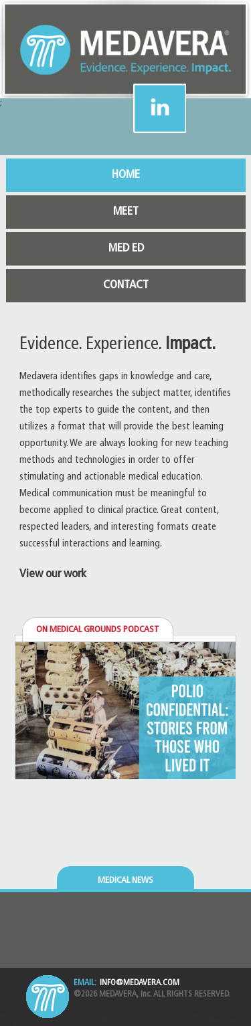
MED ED (126, 248)
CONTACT (126, 285)
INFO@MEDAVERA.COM (139, 983)
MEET (126, 211)
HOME (126, 175)
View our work (52, 574)
